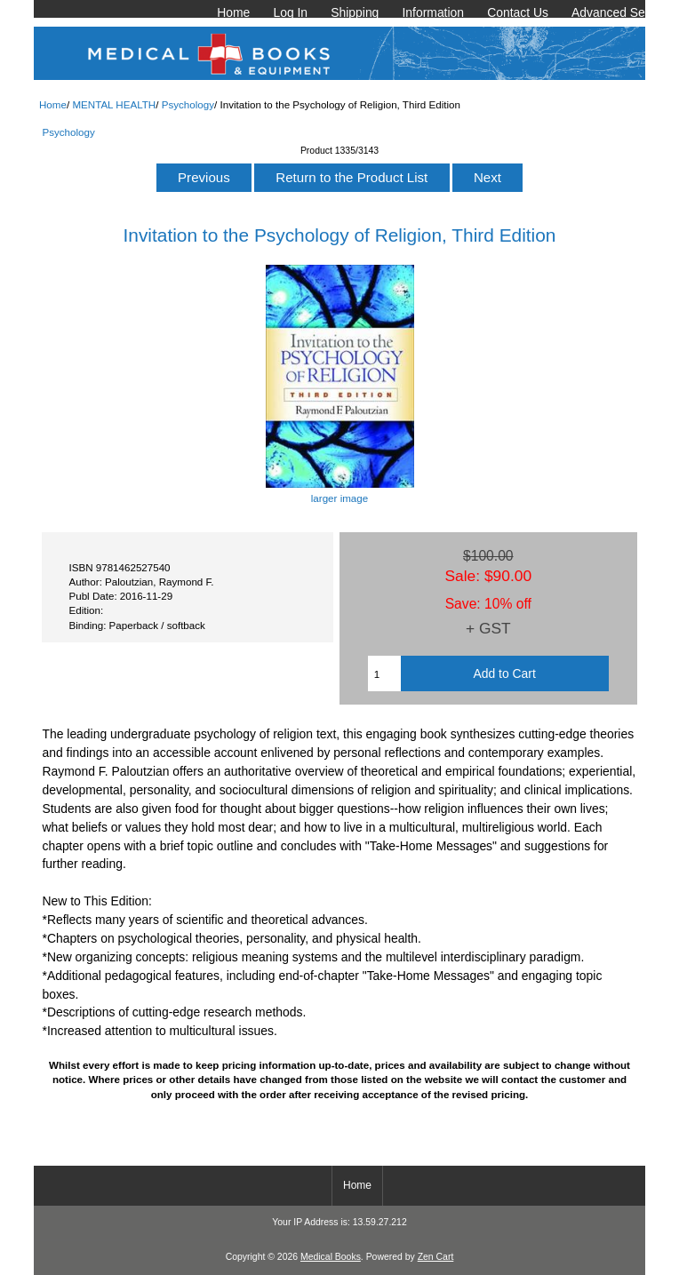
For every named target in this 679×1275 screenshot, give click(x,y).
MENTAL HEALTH (114, 104)
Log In (290, 12)
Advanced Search (620, 12)
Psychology (188, 104)
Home (233, 12)
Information (433, 12)
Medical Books (330, 1257)
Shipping (355, 12)
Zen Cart (436, 1257)
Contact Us (517, 12)
